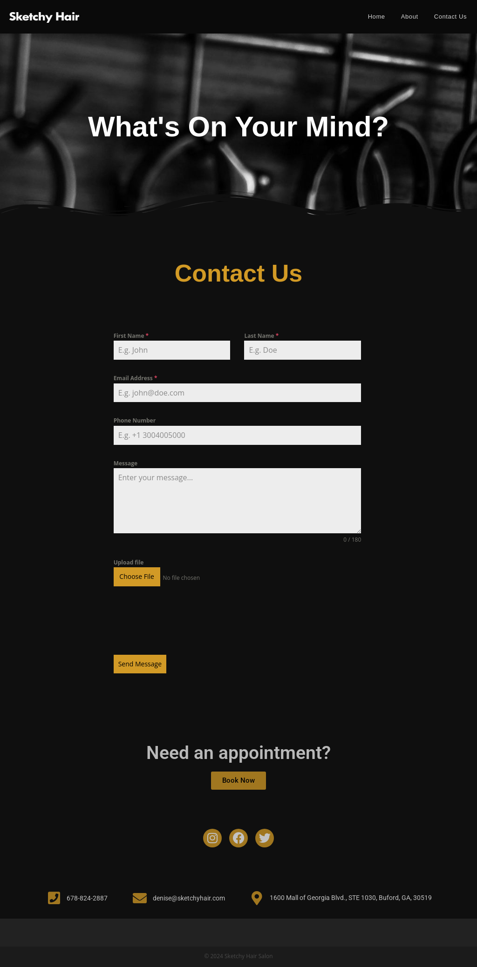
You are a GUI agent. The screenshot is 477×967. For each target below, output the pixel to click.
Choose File (136, 576)
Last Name (261, 336)
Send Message (140, 662)
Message (125, 463)
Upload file (129, 562)
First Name (131, 336)
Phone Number (135, 420)
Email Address (135, 378)
